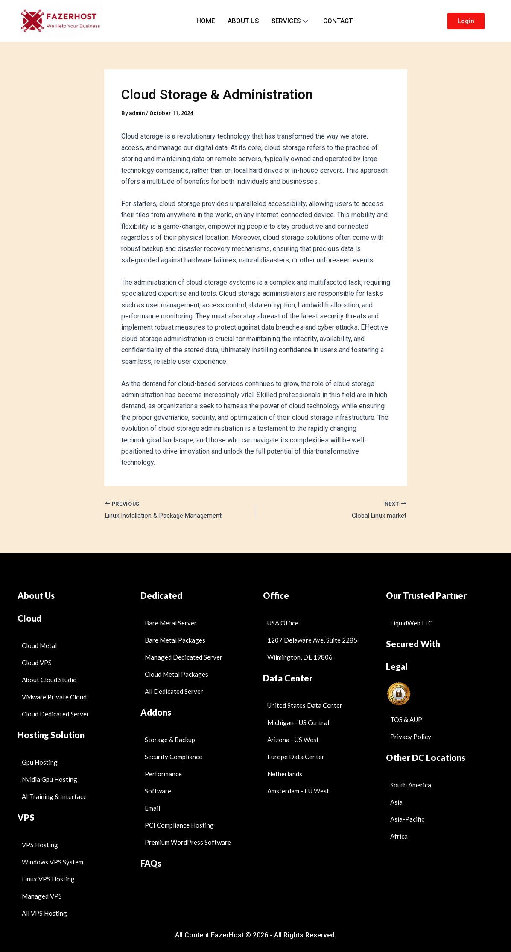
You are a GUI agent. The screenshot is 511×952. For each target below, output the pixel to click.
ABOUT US (243, 21)
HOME (205, 21)
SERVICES (290, 21)
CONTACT (338, 21)
